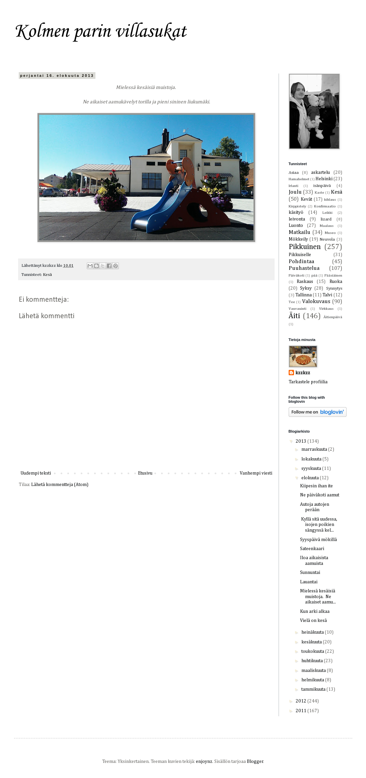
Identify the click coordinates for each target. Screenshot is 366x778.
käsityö (296, 212)
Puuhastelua (304, 268)
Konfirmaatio (325, 206)
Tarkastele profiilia (308, 382)
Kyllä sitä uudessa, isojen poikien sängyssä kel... (318, 525)
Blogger (255, 761)
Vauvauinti (297, 308)
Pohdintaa (301, 261)
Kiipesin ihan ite (316, 486)
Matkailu (299, 232)
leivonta (297, 219)
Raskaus (305, 281)
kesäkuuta (312, 642)
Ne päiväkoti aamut (319, 495)
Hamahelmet (299, 179)
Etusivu (145, 473)
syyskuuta (311, 468)
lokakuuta (311, 459)
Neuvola (327, 239)
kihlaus (330, 199)
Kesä (47, 275)
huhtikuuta (312, 661)
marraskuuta (314, 449)
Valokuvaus (316, 301)
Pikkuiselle (300, 254)
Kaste (319, 192)
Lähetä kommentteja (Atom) (59, 484)
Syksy (306, 288)
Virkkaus (326, 308)
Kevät (306, 199)
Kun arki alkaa (315, 611)
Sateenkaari (312, 548)
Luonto (296, 225)
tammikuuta (313, 689)
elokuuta (310, 478)
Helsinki (324, 179)
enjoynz (204, 761)
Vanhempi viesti (256, 473)
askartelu (320, 172)
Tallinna (303, 295)
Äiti (294, 316)
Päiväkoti (296, 275)
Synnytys (334, 288)
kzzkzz (302, 373)
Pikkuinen (305, 247)
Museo (330, 233)
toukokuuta (313, 651)
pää (314, 275)
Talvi (327, 295)
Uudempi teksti (35, 473)
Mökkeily (298, 239)
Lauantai (308, 582)
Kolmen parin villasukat (100, 32)
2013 (301, 441)
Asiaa (294, 173)
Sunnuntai (310, 572)
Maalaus (327, 226)
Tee (292, 302)
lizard (326, 219)
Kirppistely (297, 206)
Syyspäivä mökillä (318, 539)
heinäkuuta (313, 632)
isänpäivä (322, 186)
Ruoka (336, 281)
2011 (301, 711)
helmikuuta (313, 680)
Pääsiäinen (333, 275)
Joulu (295, 192)
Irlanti (293, 186)
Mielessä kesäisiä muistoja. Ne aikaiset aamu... (318, 597)
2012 (301, 701)
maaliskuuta (314, 670)
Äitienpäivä (332, 317)
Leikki (327, 212)
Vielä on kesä (313, 620)
